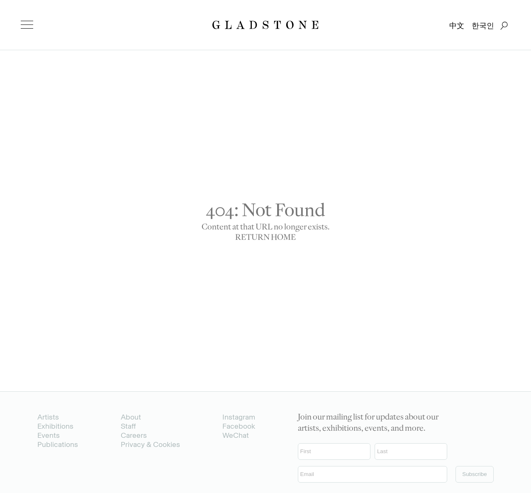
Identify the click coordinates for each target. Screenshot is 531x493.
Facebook (238, 426)
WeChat (235, 435)
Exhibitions (55, 426)
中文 (456, 25)
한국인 (483, 25)
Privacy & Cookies (150, 444)
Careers (134, 435)
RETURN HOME (265, 238)
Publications (57, 444)
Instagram (238, 417)
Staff (128, 426)
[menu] (27, 25)
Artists (48, 417)
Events (48, 435)
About (131, 417)
